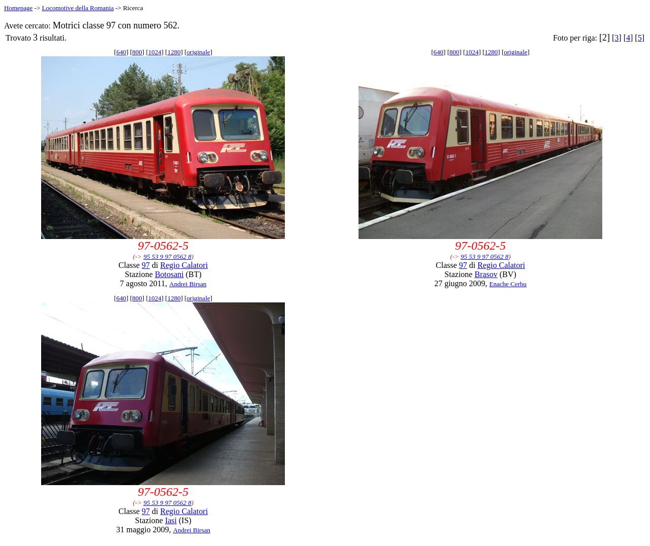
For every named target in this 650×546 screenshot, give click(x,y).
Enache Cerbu (508, 284)
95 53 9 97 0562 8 (167, 256)
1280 (174, 52)
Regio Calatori (184, 265)
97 (146, 265)
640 (121, 52)
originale (198, 52)
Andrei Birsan (187, 284)
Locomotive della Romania (78, 8)
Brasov (485, 274)
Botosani (169, 274)
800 (137, 52)
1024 (154, 52)
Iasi (171, 520)
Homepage (18, 8)
